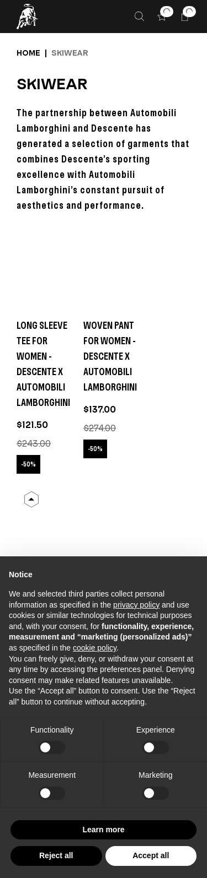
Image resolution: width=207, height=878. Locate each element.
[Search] (139, 16)
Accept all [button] (150, 855)
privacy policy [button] (136, 604)
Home (28, 52)
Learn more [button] (103, 829)
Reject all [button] (56, 855)
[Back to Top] (31, 499)
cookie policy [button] (94, 647)
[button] (162, 16)
